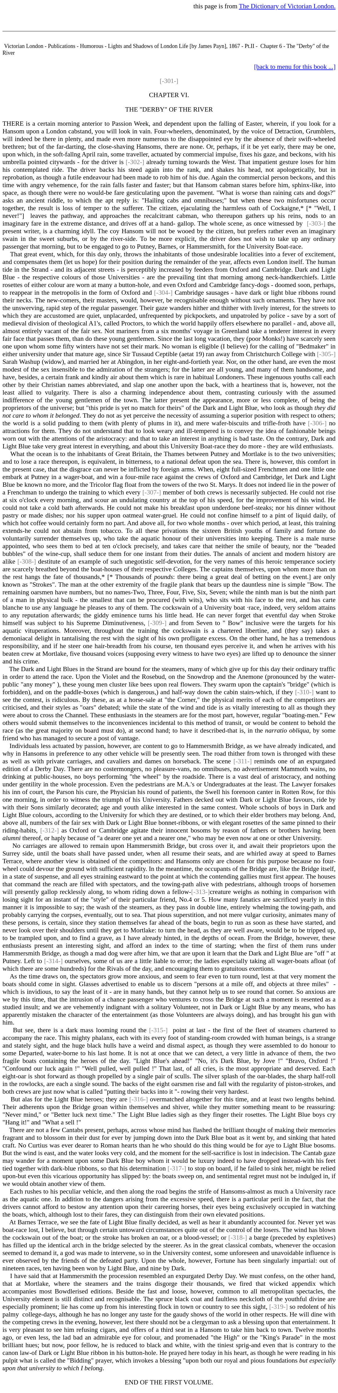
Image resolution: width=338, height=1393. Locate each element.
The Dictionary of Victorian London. (287, 6)
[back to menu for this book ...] (295, 66)
